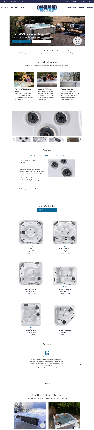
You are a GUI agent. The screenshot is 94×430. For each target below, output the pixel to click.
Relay (65, 246)
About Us (82, 1)
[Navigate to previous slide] (15, 364)
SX (31, 327)
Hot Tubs (4, 7)
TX (65, 327)
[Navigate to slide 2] (47, 383)
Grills (22, 7)
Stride (64, 287)
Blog (22, 1)
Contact (90, 1)
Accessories (71, 7)
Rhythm (31, 246)
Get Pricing (42, 42)
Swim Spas (14, 7)
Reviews (66, 1)
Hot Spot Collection (31, 249)
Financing (74, 1)
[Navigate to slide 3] (49, 383)
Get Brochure (14, 1)
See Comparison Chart (47, 210)
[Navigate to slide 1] (46, 383)
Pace (31, 287)
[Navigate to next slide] (79, 364)
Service (81, 7)
